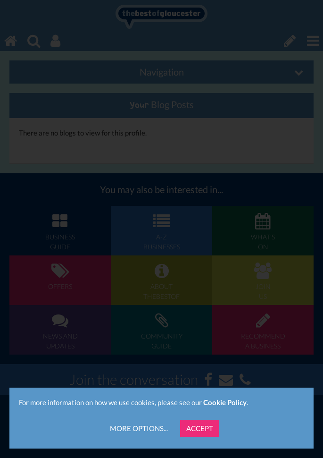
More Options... (139, 428)
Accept (199, 428)
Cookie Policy (225, 402)
